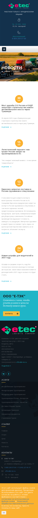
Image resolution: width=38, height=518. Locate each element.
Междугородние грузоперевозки (13, 390)
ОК (4, 513)
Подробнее (5, 127)
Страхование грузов (9, 418)
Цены (3, 439)
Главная (6, 71)
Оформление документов (11, 414)
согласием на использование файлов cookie (15, 500)
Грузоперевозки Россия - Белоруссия (15, 398)
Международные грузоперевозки (13, 394)
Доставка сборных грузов (11, 406)
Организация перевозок (10, 410)
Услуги (4, 435)
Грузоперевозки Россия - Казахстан (14, 402)
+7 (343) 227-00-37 (24, 467)
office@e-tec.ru (21, 362)
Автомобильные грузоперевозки (13, 386)
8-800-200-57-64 (19, 38)
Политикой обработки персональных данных (18, 502)
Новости (5, 443)
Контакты (11, 313)
